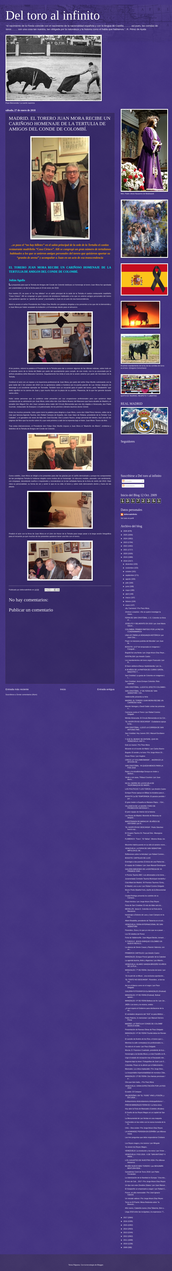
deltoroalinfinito (130, 514)
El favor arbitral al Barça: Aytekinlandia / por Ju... (144, 666)
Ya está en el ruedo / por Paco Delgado (140, 1046)
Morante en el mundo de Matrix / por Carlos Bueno (144, 749)
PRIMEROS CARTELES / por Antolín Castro (142, 953)
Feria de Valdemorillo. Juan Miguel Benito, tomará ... (145, 938)
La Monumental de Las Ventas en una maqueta (143, 1118)
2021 (125, 550)
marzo (128, 598)
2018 (125, 561)
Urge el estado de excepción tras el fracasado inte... (145, 1058)
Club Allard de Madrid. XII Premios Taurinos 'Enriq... (145, 882)
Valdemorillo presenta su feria (136, 697)
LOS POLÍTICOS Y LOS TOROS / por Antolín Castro (145, 789)
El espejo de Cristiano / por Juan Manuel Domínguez (145, 865)
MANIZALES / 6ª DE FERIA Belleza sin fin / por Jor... (145, 1001)
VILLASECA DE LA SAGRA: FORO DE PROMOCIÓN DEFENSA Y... (140, 807)
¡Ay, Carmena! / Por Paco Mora (137, 608)
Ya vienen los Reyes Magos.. (136, 1147)
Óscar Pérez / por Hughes (135, 756)
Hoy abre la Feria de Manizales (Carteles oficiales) (144, 1109)
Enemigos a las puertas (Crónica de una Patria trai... (145, 862)
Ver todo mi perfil (127, 518)
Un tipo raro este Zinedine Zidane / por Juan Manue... (145, 1185)
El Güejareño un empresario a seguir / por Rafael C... (145, 1189)
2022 (125, 546)
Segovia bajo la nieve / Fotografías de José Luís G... (145, 1061)
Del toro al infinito (53, 15)
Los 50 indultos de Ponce (135, 934)
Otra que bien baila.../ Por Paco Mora (139, 1082)
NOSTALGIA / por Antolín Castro (137, 656)
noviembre (129, 568)
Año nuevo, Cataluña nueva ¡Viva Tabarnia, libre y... (145, 1208)
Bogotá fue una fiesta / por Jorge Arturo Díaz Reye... (145, 653)
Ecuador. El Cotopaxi (133, 1092)
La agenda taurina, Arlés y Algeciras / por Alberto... (144, 960)
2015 (125, 1225)
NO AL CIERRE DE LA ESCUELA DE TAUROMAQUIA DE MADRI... (139, 784)
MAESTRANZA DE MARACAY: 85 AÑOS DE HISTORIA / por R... (142, 822)
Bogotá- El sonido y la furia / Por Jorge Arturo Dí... (144, 752)
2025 (125, 535)
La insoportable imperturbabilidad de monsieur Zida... (145, 1073)
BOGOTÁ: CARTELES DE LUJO (138, 858)
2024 (125, 538)
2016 (125, 1221)
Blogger (100, 1265)
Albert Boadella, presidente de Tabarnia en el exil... (144, 921)
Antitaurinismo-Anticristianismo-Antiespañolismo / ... (145, 1101)
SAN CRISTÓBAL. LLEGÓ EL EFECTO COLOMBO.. (145, 687)
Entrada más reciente (17, 689)
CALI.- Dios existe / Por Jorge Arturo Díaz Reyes (144, 1128)
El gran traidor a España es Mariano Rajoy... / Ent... (145, 802)
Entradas (127, 481)
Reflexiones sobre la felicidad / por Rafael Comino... (145, 854)
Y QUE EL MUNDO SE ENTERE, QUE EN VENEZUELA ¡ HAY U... (141, 740)
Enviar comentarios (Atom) (27, 694)
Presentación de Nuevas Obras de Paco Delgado (144, 1029)
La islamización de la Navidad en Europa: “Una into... (145, 1178)
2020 (125, 553)
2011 (125, 1240)
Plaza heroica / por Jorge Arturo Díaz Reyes (142, 901)
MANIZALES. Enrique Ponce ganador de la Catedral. (145, 957)
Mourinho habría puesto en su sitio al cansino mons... (145, 845)
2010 (125, 1244)
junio (127, 586)
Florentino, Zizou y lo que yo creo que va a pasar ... (145, 930)
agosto (128, 579)
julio (127, 583)
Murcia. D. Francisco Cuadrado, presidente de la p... (145, 1050)
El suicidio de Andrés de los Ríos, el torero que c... (144, 1039)
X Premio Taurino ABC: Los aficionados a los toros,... (145, 875)
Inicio (63, 689)
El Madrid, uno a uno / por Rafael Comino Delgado (144, 886)
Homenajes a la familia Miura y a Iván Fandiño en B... (145, 1054)
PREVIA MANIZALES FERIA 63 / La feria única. (143, 1105)
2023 (125, 542)
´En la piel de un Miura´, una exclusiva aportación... (145, 976)
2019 (125, 557)
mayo (127, 590)
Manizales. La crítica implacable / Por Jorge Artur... (144, 1069)
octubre (128, 571)
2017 (125, 1217)
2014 (125, 1229)
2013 (125, 1232)
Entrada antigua (105, 689)
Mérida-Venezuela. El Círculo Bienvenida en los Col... (145, 718)
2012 (125, 1236)
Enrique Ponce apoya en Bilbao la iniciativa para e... (145, 793)
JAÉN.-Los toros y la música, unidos (139, 1004)
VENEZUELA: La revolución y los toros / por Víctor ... (145, 1151)
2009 (125, 1247)
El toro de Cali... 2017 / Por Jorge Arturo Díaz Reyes (145, 1181)
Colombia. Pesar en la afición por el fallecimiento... (144, 1065)
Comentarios (128, 486)
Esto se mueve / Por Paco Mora (137, 745)
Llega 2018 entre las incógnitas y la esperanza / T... (145, 1212)
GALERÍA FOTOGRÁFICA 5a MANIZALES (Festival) (145, 991)
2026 (125, 531)
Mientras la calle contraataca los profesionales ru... (144, 1043)
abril (127, 594)
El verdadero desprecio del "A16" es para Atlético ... (145, 1014)
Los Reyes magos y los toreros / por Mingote (142, 1143)
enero (127, 605)
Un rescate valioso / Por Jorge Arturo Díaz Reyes (144, 1198)
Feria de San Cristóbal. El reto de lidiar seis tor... (144, 905)
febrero (128, 601)
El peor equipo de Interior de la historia (140, 812)
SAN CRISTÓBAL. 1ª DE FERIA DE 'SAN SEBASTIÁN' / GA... (141, 692)
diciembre (129, 564)
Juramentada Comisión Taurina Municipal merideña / (145, 879)
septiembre (130, 575)
